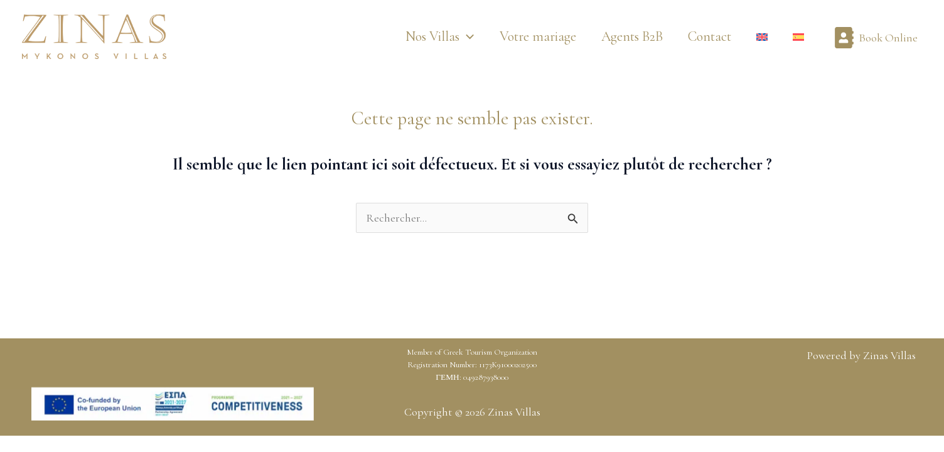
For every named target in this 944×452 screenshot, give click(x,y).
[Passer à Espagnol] (798, 36)
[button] (439, 36)
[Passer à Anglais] (762, 36)
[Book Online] (875, 37)
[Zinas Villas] (94, 35)
